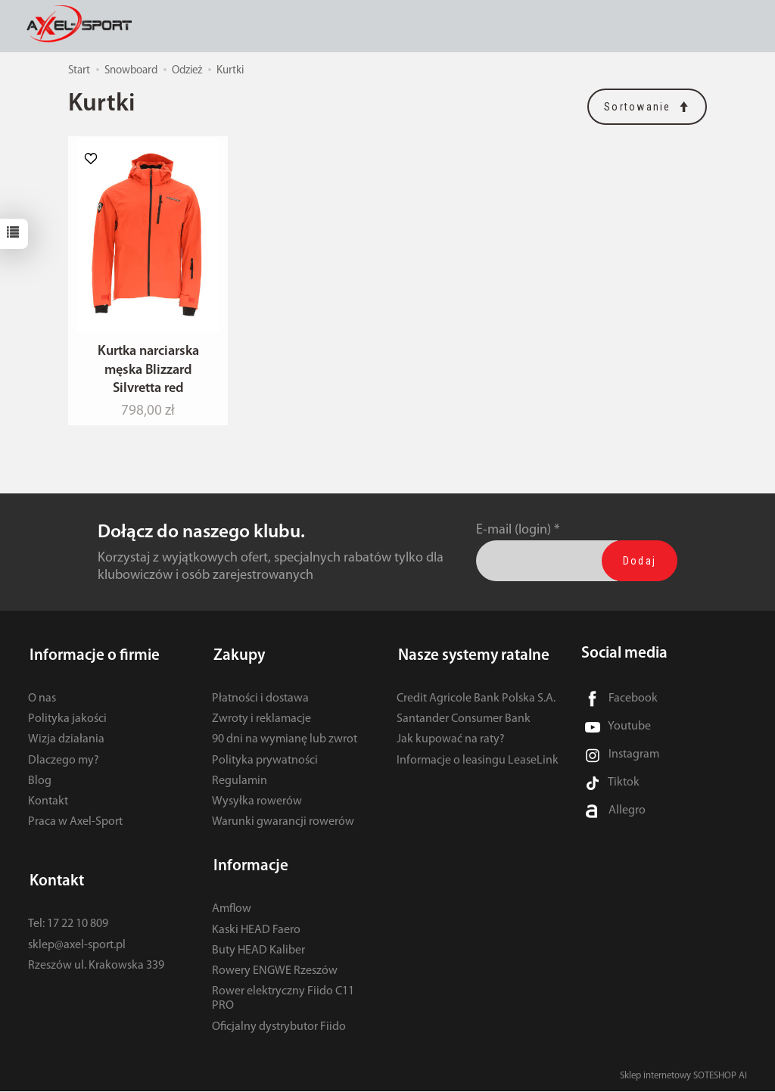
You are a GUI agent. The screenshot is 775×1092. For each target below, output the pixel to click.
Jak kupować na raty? (451, 744)
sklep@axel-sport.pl (77, 945)
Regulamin (239, 785)
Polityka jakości (67, 723)
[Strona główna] (84, 25)
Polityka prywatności (265, 764)
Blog (39, 785)
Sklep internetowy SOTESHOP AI (683, 1076)
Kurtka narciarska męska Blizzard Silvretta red (148, 378)
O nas (42, 703)
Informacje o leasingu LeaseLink (478, 764)
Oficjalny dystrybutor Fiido (279, 1027)
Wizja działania (66, 744)
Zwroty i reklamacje (261, 723)
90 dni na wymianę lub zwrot (284, 744)
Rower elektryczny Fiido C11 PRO (283, 999)
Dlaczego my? (63, 764)
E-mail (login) (513, 538)
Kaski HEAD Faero (256, 930)
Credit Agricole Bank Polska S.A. (476, 703)
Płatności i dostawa (260, 703)
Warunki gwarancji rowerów (283, 826)
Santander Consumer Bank (464, 723)
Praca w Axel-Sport (75, 826)
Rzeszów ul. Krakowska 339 (96, 966)
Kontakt (48, 806)
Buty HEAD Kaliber (258, 951)
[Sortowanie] (647, 107)
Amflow (231, 910)
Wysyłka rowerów (257, 806)
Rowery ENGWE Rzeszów (275, 972)
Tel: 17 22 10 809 (68, 925)
